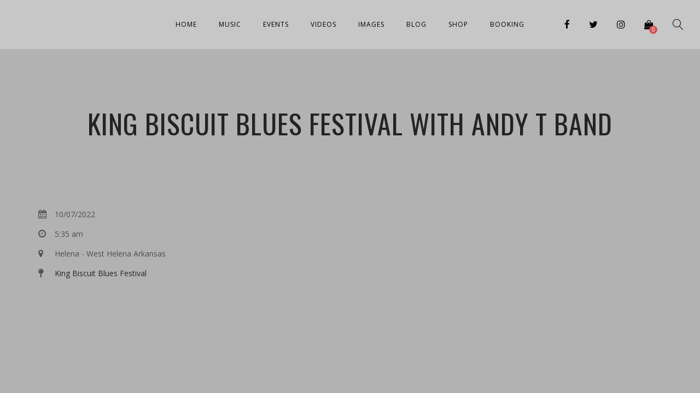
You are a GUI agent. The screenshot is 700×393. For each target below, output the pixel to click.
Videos (323, 24)
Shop (458, 24)
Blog (416, 24)
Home (186, 24)
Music (230, 24)
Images (371, 24)
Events (276, 24)
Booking (507, 24)
